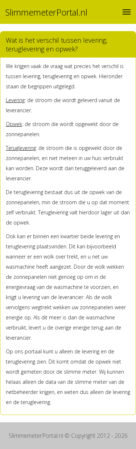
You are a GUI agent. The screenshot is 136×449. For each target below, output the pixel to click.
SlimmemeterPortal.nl (46, 12)
